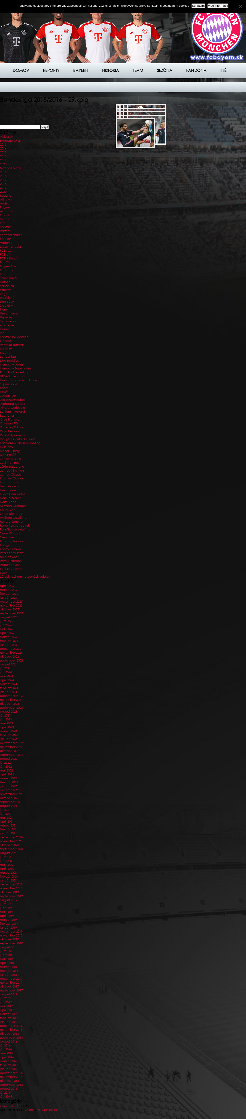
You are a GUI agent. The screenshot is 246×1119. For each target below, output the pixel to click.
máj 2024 (6, 676)
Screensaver (8, 278)
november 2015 (11, 1077)
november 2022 (11, 747)
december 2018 (11, 931)
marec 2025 (8, 637)
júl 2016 (5, 1045)
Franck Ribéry (10, 451)
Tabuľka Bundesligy (14, 372)
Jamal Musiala (10, 459)
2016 (3, 148)
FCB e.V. (6, 254)
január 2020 (8, 880)
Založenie (7, 325)
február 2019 (9, 924)
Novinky (6, 349)
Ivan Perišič (8, 455)
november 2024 (11, 653)
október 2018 (9, 939)
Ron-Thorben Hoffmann (17, 529)
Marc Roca (8, 502)
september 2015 (11, 1085)
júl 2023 (5, 715)
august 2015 (8, 1089)
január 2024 (8, 692)
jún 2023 (6, 719)
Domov (21, 70)
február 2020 (9, 876)
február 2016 (9, 1065)
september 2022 (11, 755)
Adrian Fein (8, 396)
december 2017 (11, 979)
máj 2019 (6, 912)
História (110, 70)
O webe (6, 341)
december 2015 (11, 1073)
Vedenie (6, 243)
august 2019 (8, 900)
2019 (3, 160)
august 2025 (8, 617)
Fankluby (6, 270)
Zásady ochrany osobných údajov (25, 577)
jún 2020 (6, 861)
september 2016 (11, 1038)
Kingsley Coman (12, 478)
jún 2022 (6, 766)
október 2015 (9, 1081)
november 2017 (11, 983)
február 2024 (9, 688)
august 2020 (8, 853)
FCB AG (5, 251)
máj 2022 (6, 770)
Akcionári (7, 211)
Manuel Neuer (10, 498)
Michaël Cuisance (13, 506)
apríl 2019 (7, 916)
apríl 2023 (7, 727)
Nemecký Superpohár (16, 368)
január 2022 (8, 786)
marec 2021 (8, 825)
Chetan (29, 1110)
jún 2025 (6, 625)
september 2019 (11, 896)
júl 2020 (5, 857)
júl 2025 (5, 621)
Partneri (5, 231)
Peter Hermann (11, 561)
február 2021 (9, 829)
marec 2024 (8, 684)
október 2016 (9, 1034)
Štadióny (6, 306)
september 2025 (11, 613)
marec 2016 (8, 1061)
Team (138, 70)
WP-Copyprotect (47, 1110)
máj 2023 (6, 723)
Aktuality (6, 137)
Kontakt (5, 227)
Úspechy (6, 317)
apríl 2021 (7, 821)
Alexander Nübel (12, 400)
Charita (5, 215)
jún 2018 (6, 955)
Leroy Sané (8, 490)
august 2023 (8, 711)
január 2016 (8, 1069)
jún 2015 (6, 1096)
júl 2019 (5, 904)
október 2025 (9, 609)
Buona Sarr (8, 416)
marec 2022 (8, 778)
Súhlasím (198, 5)
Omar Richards (11, 514)
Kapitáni (6, 290)
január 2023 (8, 739)
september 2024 (11, 660)
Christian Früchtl (11, 423)
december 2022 (11, 743)
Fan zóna (196, 70)
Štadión (5, 239)
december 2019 (11, 884)
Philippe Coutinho (13, 518)
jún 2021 (6, 814)
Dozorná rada (10, 247)
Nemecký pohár (12, 364)
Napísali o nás (10, 168)
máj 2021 (6, 818)
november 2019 (11, 888)
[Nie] (240, 6)
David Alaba (9, 431)
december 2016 (11, 1026)
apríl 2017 (7, 1010)
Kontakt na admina (14, 337)
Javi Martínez (9, 463)
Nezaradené (9, 1106)
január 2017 (8, 1022)
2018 (3, 156)
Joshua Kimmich (12, 471)
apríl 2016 (7, 1057)
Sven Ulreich (9, 537)
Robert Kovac (10, 565)
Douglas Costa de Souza (18, 439)
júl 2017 (5, 998)
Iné (223, 70)
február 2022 (9, 782)
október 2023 (9, 704)
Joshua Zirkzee (10, 474)
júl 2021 (5, 810)
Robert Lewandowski (15, 525)
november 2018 (11, 935)
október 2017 (9, 986)
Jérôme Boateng (12, 467)
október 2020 (9, 845)
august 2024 (8, 664)
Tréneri (4, 309)
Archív (4, 203)
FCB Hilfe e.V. (9, 258)
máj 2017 (6, 1006)
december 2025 (11, 602)
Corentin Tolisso (11, 427)
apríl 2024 (7, 680)
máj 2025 (6, 629)
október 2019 (9, 892)
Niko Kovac (8, 557)
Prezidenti (7, 298)
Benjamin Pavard (12, 412)
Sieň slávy (7, 302)
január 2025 (8, 645)
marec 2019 (8, 920)
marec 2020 (8, 873)
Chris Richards (10, 419)
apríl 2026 (7, 586)
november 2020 (11, 841)
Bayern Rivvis (9, 266)
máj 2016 (6, 1053)
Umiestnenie (9, 313)
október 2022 (9, 751)
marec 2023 (8, 731)
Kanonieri (7, 286)
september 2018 (11, 943)
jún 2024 (6, 672)
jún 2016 (6, 1049)
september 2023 (11, 708)
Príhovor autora (11, 345)
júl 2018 (5, 951)
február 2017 (9, 1018)
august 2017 (8, 994)
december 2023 (11, 696)
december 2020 (11, 837)
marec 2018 (8, 967)
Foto (3, 274)
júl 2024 (5, 668)
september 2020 (11, 849)
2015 (3, 144)
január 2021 (8, 833)
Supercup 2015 (10, 384)
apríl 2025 (7, 633)
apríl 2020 (7, 869)
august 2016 (8, 1041)
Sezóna (164, 70)
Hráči (4, 392)
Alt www (6, 199)
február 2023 (9, 735)
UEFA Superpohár (12, 376)
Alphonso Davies (12, 404)
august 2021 (8, 806)
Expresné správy (11, 141)
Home (4, 329)
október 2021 (9, 798)
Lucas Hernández (12, 494)
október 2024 (9, 657)
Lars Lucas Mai (10, 482)
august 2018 (8, 947)
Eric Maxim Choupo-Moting (20, 443)
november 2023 (11, 700)
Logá (4, 294)
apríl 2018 (7, 963)
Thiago (5, 545)
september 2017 (11, 990)
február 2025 (9, 641)
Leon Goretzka (10, 486)
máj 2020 (6, 865)
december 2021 (11, 790)
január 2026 (8, 598)
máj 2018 (6, 959)
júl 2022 (5, 763)
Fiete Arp (6, 447)
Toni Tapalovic (10, 569)
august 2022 (8, 759)
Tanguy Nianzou (12, 541)
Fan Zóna (7, 262)
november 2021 (11, 794)
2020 (3, 164)
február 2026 (9, 594)
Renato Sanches (12, 522)
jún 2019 (6, 908)
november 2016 (11, 1030)
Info (3, 223)
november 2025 (11, 605)
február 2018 (9, 971)
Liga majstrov (9, 361)
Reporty (51, 70)
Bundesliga (8, 357)
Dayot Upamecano (14, 435)
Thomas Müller (10, 549)
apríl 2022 (7, 774)
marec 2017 (8, 1014)
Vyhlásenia (8, 321)
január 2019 (8, 928)
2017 (3, 152)
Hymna (5, 219)
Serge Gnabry (10, 533)
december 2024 (11, 649)
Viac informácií (218, 5)
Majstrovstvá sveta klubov (18, 380)
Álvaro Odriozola (12, 408)
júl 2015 (5, 1093)
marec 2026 (8, 590)
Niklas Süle (7, 510)
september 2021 (11, 802)
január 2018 (8, 975)
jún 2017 (6, 1002)
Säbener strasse (11, 235)
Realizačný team (12, 553)
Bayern (80, 70)
